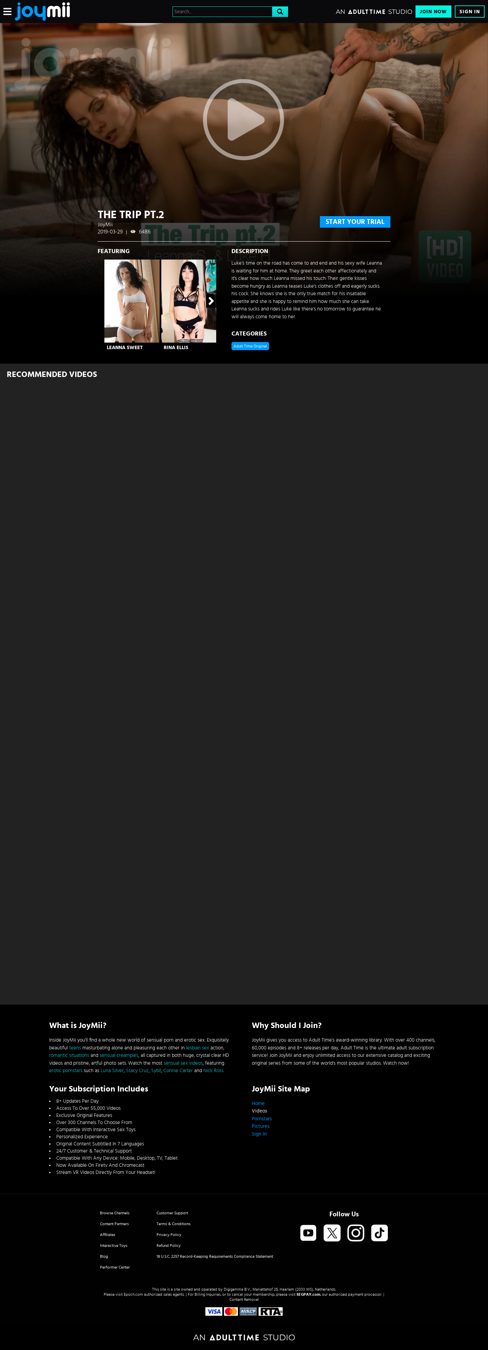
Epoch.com (133, 1294)
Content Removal (244, 1299)
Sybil (156, 1070)
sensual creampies (119, 1055)
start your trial (355, 221)
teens (75, 1047)
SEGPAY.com (308, 1294)
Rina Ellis (176, 347)
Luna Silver (112, 1070)
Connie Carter (178, 1070)
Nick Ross (213, 1070)
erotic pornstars (65, 1070)
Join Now (433, 11)
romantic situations (69, 1055)
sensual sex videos (183, 1063)
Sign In (470, 11)
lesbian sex (197, 1047)
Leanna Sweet (125, 347)
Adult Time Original (250, 346)
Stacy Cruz (137, 1070)
